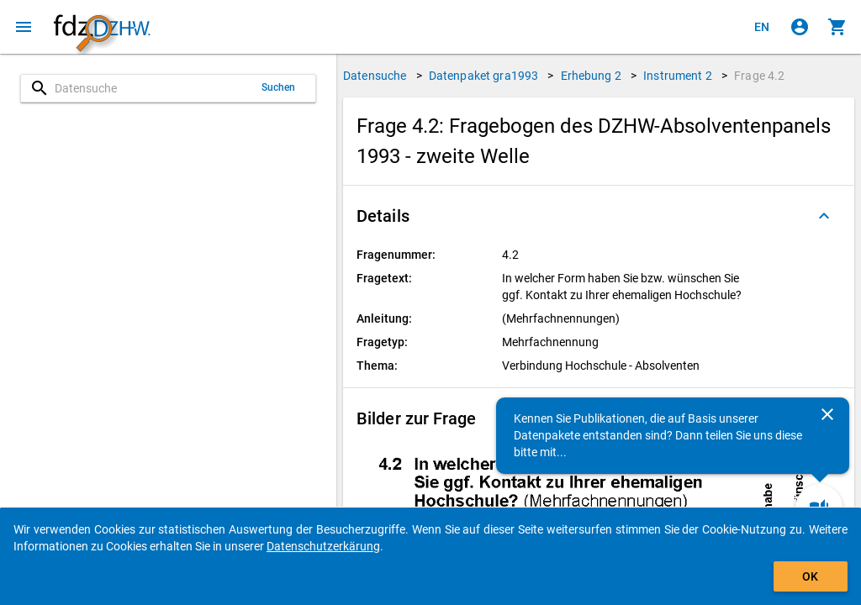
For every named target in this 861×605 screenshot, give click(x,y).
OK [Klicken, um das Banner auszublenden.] (810, 576)
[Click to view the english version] (762, 27)
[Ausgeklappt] (824, 216)
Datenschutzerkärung (323, 546)
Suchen (278, 87)
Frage (759, 75)
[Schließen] (827, 414)
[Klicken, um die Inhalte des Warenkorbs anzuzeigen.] (837, 27)
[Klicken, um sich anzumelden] (799, 27)
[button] (599, 216)
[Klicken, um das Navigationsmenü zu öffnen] (23, 27)
